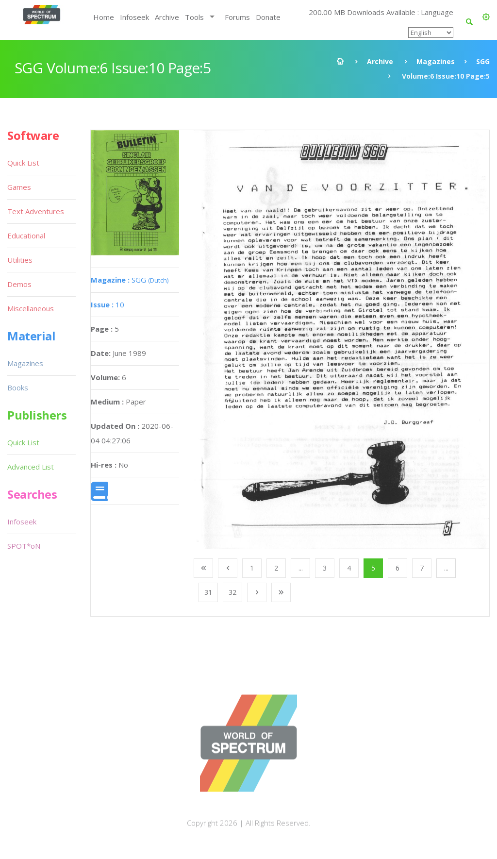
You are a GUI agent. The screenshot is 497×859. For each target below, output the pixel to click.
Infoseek (134, 17)
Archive (167, 17)
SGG (483, 61)
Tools (194, 17)
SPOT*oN (23, 546)
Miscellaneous (30, 308)
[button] (486, 17)
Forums (237, 17)
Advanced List (30, 467)
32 (232, 592)
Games (19, 187)
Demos (19, 284)
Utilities (20, 260)
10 (107, 304)
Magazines (435, 61)
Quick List (23, 163)
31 (208, 592)
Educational (26, 235)
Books (17, 387)
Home (103, 17)
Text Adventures (35, 211)
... (300, 568)
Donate (268, 17)
